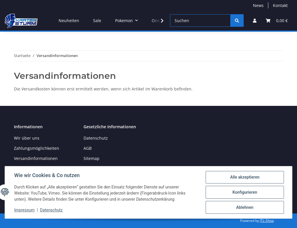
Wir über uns (26, 138)
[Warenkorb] (276, 20)
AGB (88, 148)
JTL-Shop (267, 220)
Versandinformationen (36, 158)
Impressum (24, 210)
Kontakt (280, 5)
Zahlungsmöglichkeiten (36, 148)
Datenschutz (96, 138)
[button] (254, 20)
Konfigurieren (244, 192)
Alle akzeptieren (244, 177)
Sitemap (91, 158)
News (258, 5)
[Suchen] (200, 20)
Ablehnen (244, 207)
